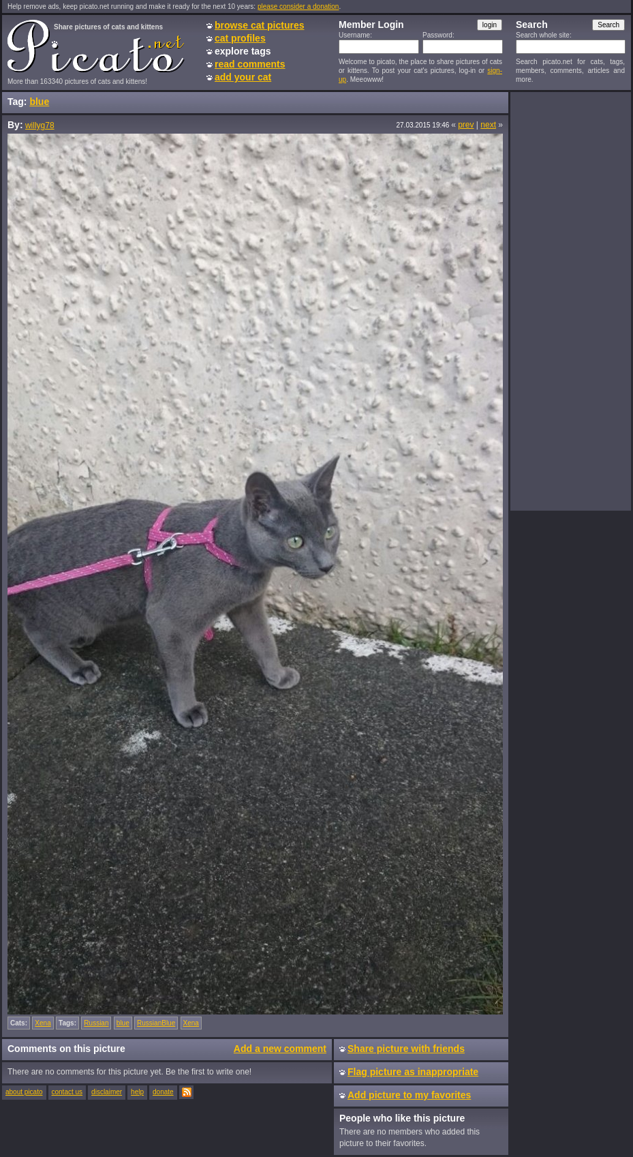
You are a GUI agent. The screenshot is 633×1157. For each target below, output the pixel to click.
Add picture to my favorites (409, 1095)
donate (163, 1092)
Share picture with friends (406, 1048)
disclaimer (106, 1092)
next (488, 125)
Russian (96, 1023)
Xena (42, 1023)
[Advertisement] (570, 300)
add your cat (243, 77)
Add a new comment (280, 1048)
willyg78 (40, 125)
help (137, 1092)
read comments (250, 64)
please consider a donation (298, 6)
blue (39, 101)
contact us (67, 1092)
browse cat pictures (260, 25)
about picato (24, 1092)
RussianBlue (156, 1023)
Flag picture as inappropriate (413, 1071)
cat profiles (240, 38)
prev (466, 125)
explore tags (243, 51)
